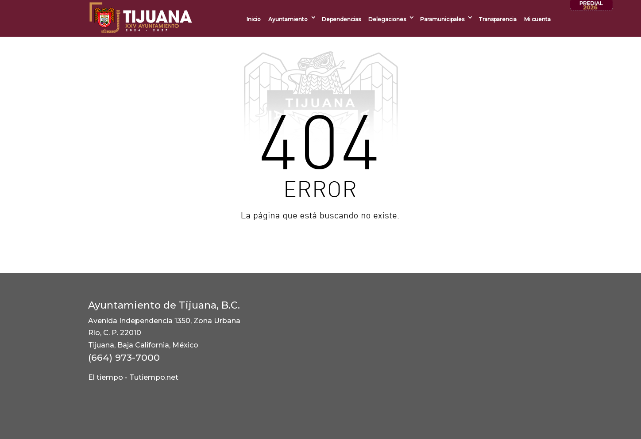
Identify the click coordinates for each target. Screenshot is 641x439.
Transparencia (498, 19)
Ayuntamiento (288, 19)
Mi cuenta (537, 19)
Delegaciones (387, 19)
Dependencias (341, 19)
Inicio (254, 19)
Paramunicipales (442, 19)
